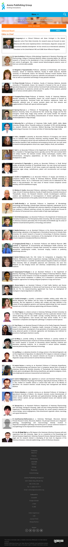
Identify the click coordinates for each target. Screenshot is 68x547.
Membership (34, 459)
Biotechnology (34, 473)
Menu (34, 14)
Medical (34, 464)
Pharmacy (34, 470)
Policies (34, 456)
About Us (34, 453)
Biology (34, 467)
